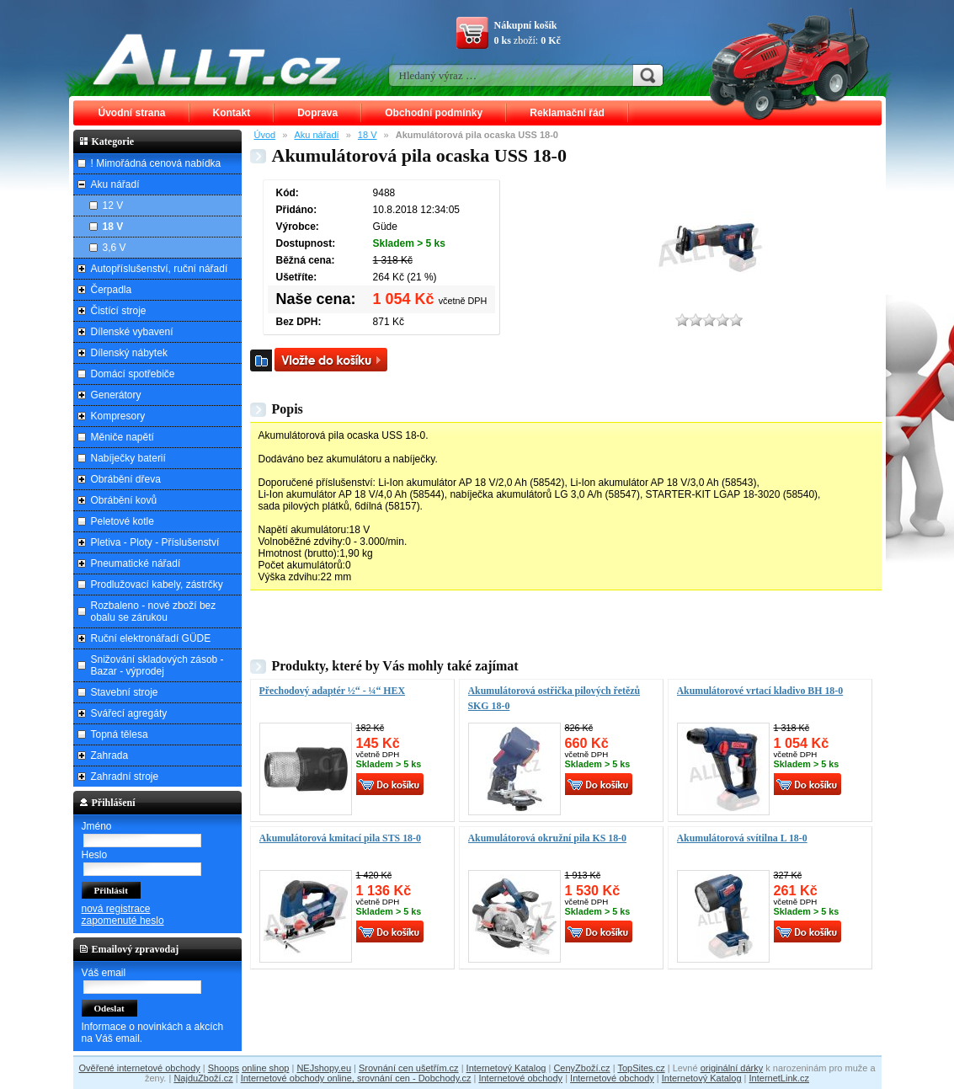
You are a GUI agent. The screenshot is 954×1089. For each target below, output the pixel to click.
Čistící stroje (119, 311)
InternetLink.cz (779, 1078)
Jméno (97, 826)
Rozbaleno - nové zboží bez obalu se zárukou (153, 611)
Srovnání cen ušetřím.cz (409, 1068)
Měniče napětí (122, 437)
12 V (113, 205)
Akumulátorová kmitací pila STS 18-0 (340, 838)
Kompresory (118, 416)
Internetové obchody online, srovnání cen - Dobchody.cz (356, 1078)
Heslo (95, 855)
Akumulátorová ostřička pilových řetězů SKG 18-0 (554, 698)
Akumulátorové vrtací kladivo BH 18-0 (760, 691)
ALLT (217, 58)
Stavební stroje (124, 692)
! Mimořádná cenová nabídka (156, 163)
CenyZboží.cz (581, 1068)
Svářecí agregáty (129, 713)
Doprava (317, 113)
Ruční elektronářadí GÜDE (151, 638)
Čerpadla (111, 290)
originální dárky (732, 1068)
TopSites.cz (640, 1068)
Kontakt (232, 113)
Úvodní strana (132, 113)
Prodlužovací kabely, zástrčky (157, 584)
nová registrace (116, 909)
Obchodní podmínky (433, 113)
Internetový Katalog (506, 1068)
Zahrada (110, 755)
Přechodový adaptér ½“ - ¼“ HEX (332, 691)
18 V (367, 135)
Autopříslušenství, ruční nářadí (159, 269)
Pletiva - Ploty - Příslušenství (155, 542)
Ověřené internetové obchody (139, 1068)
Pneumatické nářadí (136, 563)
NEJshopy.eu (323, 1068)
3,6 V (114, 248)
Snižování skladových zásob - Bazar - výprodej (157, 665)
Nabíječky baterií (128, 458)
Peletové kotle (122, 521)
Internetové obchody (520, 1078)
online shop (265, 1068)
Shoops (223, 1068)
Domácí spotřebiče (133, 374)
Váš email (104, 973)
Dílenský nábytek (129, 353)
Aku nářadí (316, 135)
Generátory (116, 395)
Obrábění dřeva (126, 479)
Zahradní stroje (125, 776)
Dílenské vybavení (132, 332)
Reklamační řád (567, 113)
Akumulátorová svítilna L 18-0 (742, 838)
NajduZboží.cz (202, 1078)
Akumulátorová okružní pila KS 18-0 (547, 838)
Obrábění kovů (124, 500)
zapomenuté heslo (123, 920)
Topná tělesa (119, 734)
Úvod (265, 135)
